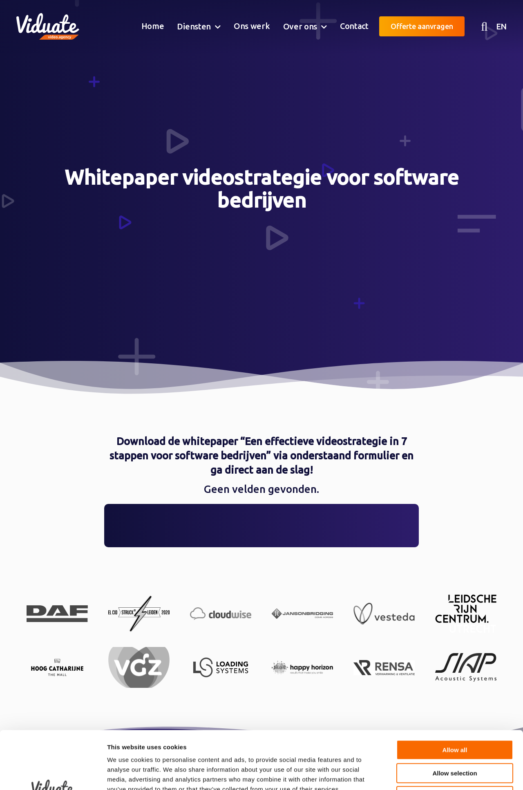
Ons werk (252, 26)
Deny (455, 738)
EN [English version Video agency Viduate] (501, 26)
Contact (354, 26)
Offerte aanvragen (422, 26)
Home (152, 26)
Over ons (300, 26)
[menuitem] (153, 26)
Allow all (455, 692)
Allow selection (454, 715)
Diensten (194, 26)
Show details (429, 773)
